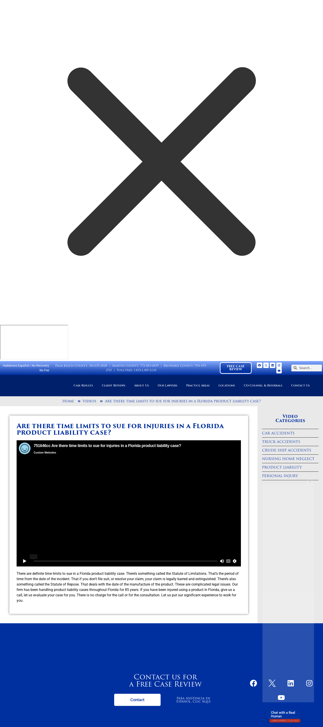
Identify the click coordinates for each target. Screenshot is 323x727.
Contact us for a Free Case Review (165, 680)
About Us (141, 385)
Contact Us (300, 385)
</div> (34, 342)
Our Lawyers (167, 385)
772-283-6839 (149, 365)
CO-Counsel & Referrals (263, 385)
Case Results (83, 385)
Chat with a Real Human (285, 715)
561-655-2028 (98, 365)
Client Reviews (113, 385)
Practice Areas (198, 385)
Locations (226, 385)
